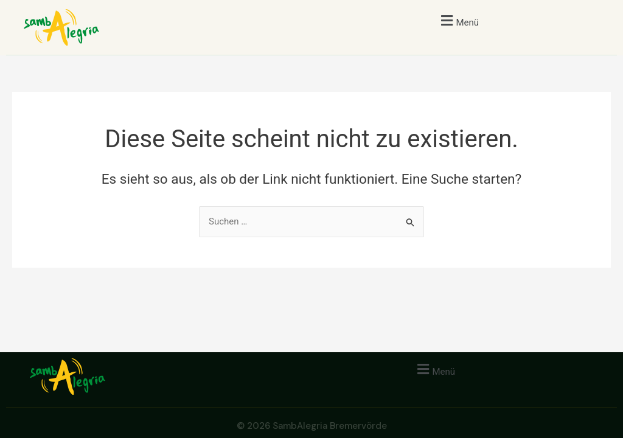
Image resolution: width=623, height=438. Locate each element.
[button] (458, 20)
